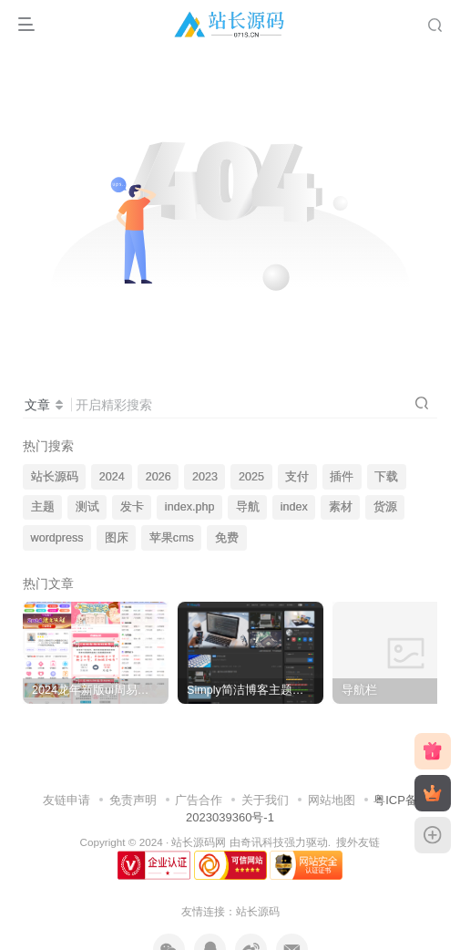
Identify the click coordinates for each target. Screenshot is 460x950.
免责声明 (133, 800)
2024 (112, 476)
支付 (297, 476)
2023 (205, 476)
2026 (158, 476)
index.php (190, 507)
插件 (341, 476)
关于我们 (265, 800)
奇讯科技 (262, 842)
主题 (43, 507)
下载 (386, 476)
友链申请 (66, 800)
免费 (227, 538)
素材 (341, 507)
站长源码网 (198, 842)
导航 (248, 507)
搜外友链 (358, 842)
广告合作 (198, 800)
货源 (385, 507)
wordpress (57, 538)
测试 (87, 507)
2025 (251, 476)
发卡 (132, 507)
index (294, 507)
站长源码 (54, 476)
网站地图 (331, 800)
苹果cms (171, 538)
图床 (116, 538)
